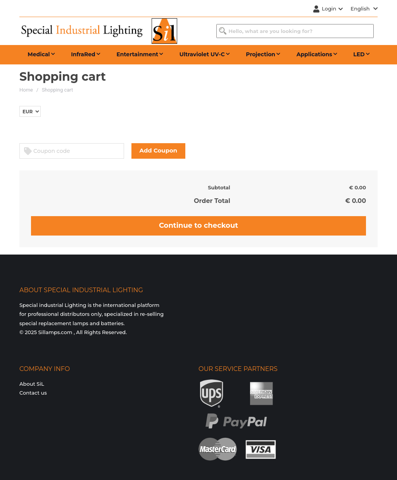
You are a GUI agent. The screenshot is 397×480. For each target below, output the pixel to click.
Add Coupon (159, 150)
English (364, 8)
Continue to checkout (198, 225)
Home (26, 90)
